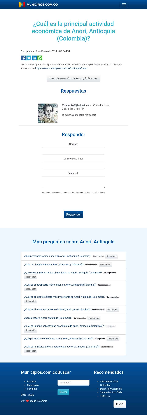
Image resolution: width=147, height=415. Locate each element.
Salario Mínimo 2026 (111, 392)
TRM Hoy (105, 396)
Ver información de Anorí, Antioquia (74, 78)
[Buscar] (73, 383)
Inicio (119, 404)
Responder (112, 256)
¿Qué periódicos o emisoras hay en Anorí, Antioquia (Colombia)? (65, 338)
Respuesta (73, 173)
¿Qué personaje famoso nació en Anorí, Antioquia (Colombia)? (64, 256)
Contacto (32, 388)
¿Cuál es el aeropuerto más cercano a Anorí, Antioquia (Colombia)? (67, 284)
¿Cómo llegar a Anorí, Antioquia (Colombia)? (55, 318)
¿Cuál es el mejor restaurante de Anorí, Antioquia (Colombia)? (64, 309)
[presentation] (65, 202)
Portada (31, 381)
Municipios (33, 385)
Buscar (63, 392)
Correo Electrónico (73, 158)
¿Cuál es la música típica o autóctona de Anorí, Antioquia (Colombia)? (69, 346)
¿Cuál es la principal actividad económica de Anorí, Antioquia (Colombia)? (70, 326)
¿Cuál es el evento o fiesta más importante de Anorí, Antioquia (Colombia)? (72, 296)
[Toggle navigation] (124, 5)
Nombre (73, 144)
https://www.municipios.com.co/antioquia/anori (61, 68)
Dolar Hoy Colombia (111, 388)
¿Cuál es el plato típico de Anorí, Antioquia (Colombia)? (61, 264)
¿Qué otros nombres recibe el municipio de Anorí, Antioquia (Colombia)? (70, 272)
